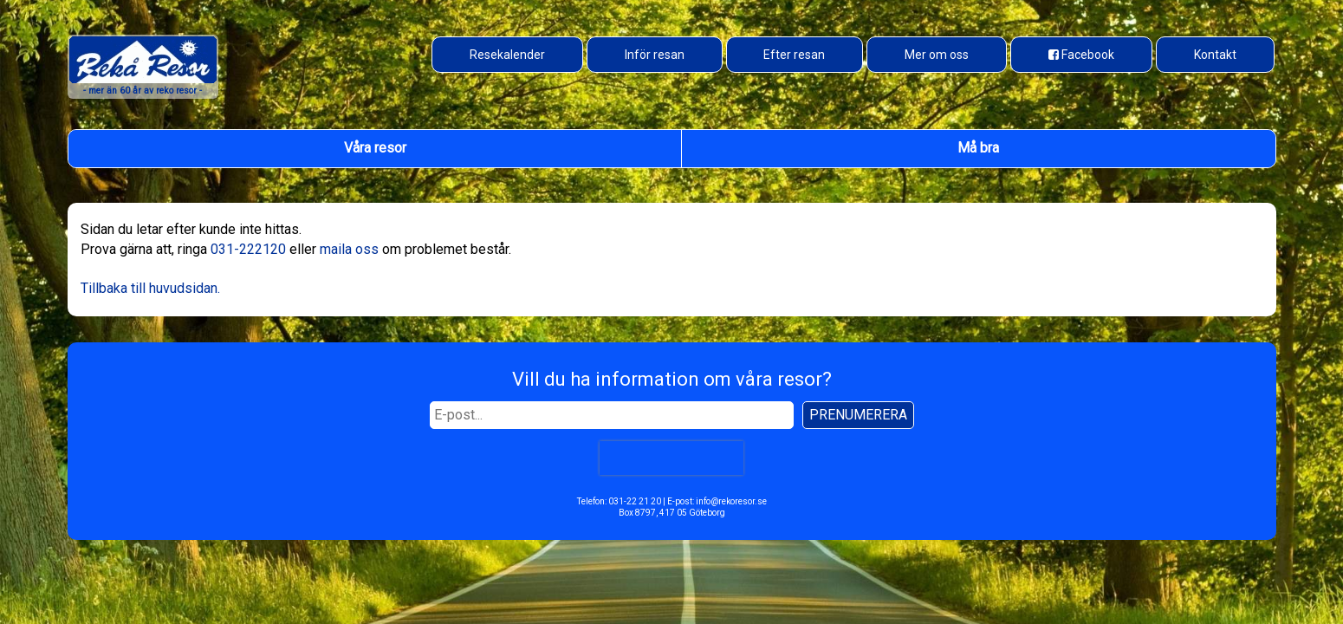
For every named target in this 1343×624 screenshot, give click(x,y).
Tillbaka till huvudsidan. (150, 288)
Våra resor (375, 148)
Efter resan (794, 55)
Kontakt (1215, 55)
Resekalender (507, 55)
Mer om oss (937, 55)
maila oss (349, 249)
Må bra (978, 148)
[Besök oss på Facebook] (1081, 54)
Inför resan (654, 55)
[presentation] (671, 458)
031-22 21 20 (634, 501)
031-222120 (248, 249)
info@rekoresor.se (731, 501)
